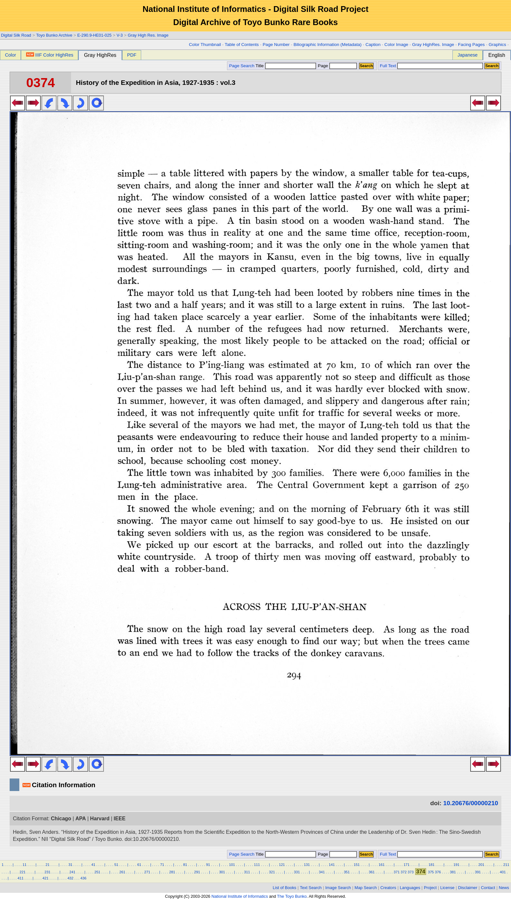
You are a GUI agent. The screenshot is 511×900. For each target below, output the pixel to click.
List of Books (284, 887)
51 (116, 865)
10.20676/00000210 (470, 803)
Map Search (366, 887)
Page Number (276, 44)
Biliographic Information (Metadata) (328, 44)
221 (23, 872)
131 (307, 865)
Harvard (99, 818)
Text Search (311, 887)
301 (222, 872)
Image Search (338, 887)
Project (430, 887)
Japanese (468, 55)
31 (70, 865)
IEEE (119, 818)
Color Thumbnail (205, 44)
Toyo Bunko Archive (54, 35)
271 (147, 872)
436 (83, 878)
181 (431, 865)
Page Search (241, 65)
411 (21, 878)
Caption (372, 44)
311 (247, 872)
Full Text (388, 65)
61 (139, 865)
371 (397, 872)
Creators (388, 887)
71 (162, 865)
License (447, 887)
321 (272, 872)
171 (407, 865)
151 (357, 865)
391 (478, 872)
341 (322, 872)
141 (332, 865)
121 (282, 865)
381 (453, 872)
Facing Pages (471, 44)
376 (438, 872)
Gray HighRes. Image (433, 44)
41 (93, 865)
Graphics (497, 44)
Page (337, 65)
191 (456, 865)
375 (431, 872)
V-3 (119, 35)
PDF (131, 55)
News (504, 887)
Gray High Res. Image (148, 35)
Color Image (396, 44)
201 (482, 865)
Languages (410, 887)
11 (24, 865)
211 (506, 865)
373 (411, 872)
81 (185, 865)
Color (10, 55)
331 (297, 872)
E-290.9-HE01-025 (94, 35)
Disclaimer (468, 887)
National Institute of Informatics (239, 896)
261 (122, 872)
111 (257, 865)
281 (172, 872)
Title (286, 65)
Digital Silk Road (16, 35)
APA (80, 818)
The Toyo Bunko (291, 896)
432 (71, 878)
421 (45, 878)
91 (208, 865)
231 (47, 872)
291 (197, 872)
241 (72, 872)
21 (47, 865)
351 (347, 872)
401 (503, 872)
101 (232, 865)
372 (404, 872)
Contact (488, 887)
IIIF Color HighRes (49, 55)
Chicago (61, 818)
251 (97, 872)
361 (372, 872)
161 (382, 865)
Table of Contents (242, 44)
